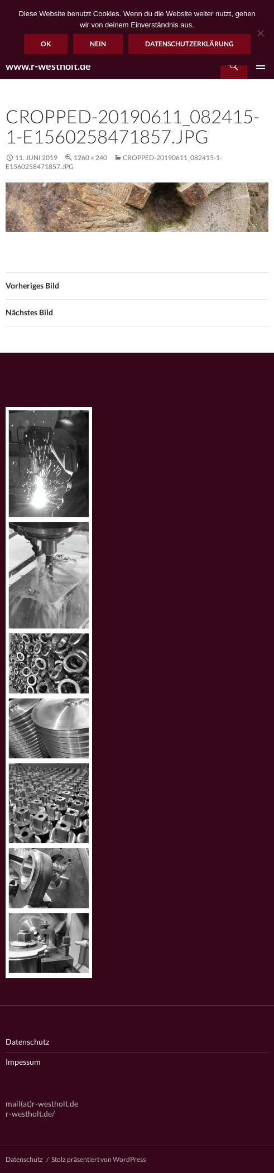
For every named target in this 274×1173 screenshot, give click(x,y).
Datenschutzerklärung (189, 44)
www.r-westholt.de (48, 66)
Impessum (23, 1061)
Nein (98, 44)
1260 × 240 (90, 157)
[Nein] (260, 33)
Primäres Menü (260, 65)
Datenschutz (27, 1041)
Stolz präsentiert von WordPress (98, 1159)
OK (46, 44)
